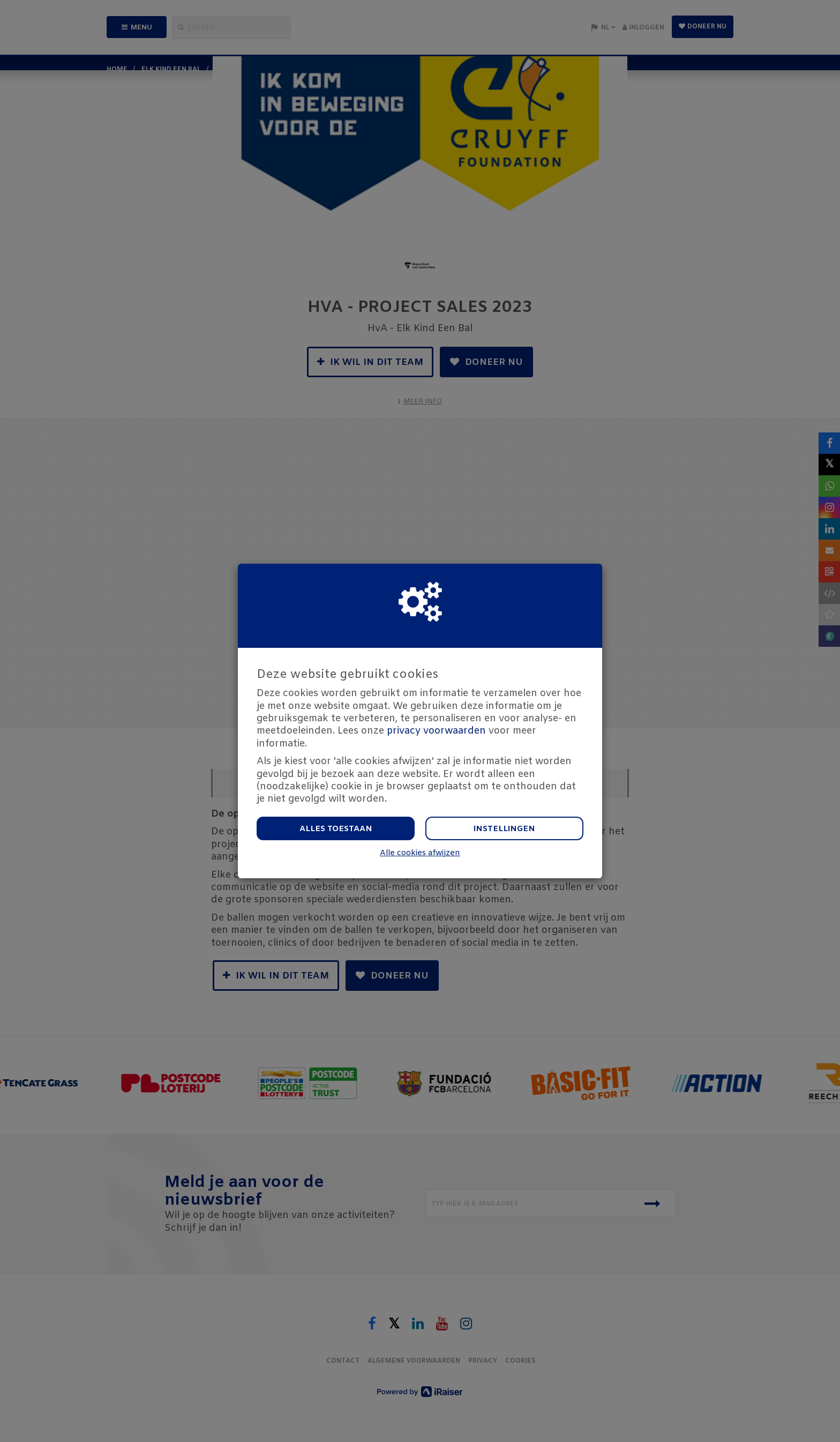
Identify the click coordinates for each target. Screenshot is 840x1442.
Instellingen (504, 829)
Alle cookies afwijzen (420, 853)
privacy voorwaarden (436, 730)
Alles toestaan (335, 829)
